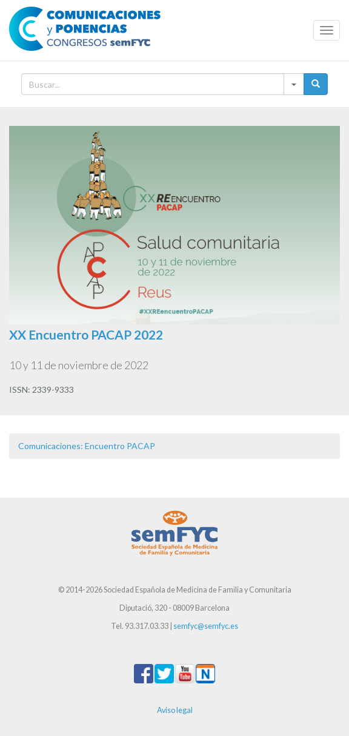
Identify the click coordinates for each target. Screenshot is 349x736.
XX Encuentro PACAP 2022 (86, 334)
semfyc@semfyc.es (205, 626)
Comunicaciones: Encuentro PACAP (86, 446)
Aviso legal (175, 710)
